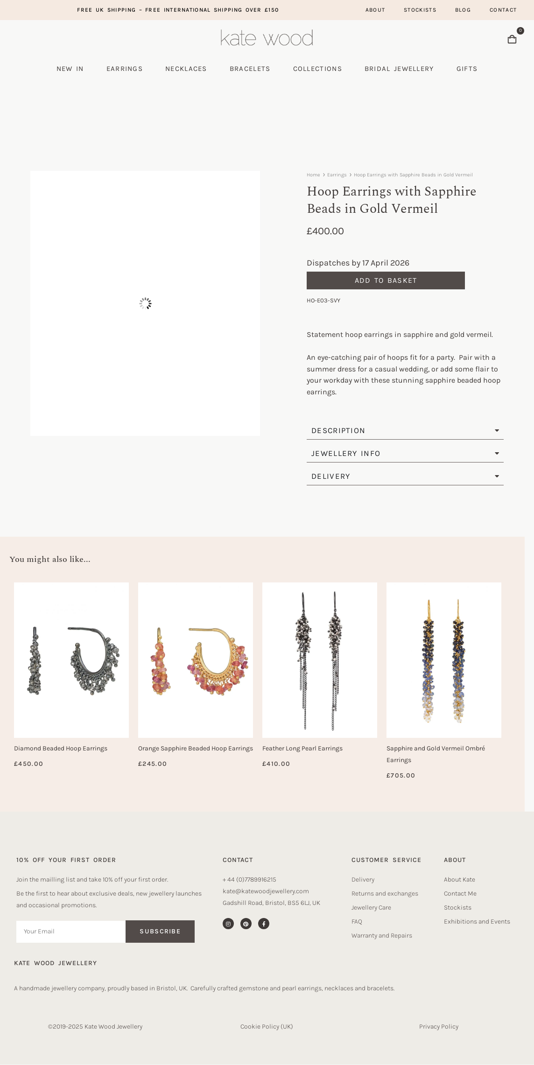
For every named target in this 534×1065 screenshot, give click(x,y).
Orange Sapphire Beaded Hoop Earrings (195, 748)
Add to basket (386, 280)
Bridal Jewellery (399, 68)
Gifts (467, 68)
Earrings (124, 68)
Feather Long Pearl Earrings (302, 748)
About (375, 10)
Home (313, 175)
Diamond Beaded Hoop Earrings (60, 748)
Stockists (420, 10)
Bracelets (250, 68)
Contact (503, 10)
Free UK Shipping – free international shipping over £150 (178, 10)
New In (70, 68)
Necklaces (186, 68)
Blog (463, 10)
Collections (317, 68)
